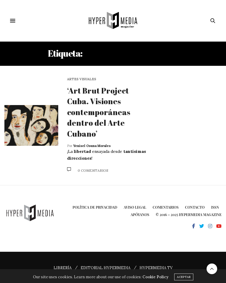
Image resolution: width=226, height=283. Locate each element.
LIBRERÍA (63, 267)
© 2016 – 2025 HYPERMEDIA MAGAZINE (189, 214)
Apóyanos (140, 214)
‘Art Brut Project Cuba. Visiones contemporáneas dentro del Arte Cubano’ (98, 112)
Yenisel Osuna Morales (92, 146)
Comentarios (166, 207)
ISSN (215, 207)
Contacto (195, 207)
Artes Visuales (81, 79)
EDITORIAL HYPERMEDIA (105, 267)
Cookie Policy (155, 279)
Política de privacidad (95, 207)
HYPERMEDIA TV (155, 267)
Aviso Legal (135, 207)
